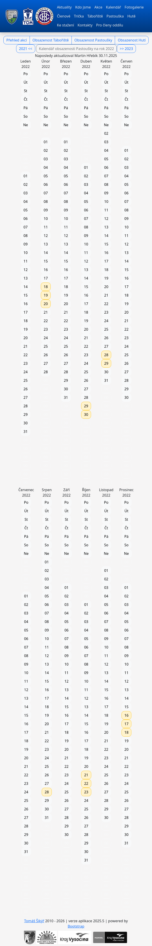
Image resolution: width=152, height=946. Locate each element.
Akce (98, 7)
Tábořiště (95, 16)
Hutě (131, 16)
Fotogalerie (134, 7)
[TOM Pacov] (12, 16)
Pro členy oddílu (109, 25)
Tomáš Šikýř (34, 920)
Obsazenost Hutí (131, 40)
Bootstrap (76, 926)
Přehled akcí (16, 40)
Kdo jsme (83, 7)
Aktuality (64, 7)
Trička (79, 16)
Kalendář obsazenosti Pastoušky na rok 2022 (76, 48)
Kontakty (85, 25)
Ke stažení (65, 25)
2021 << (25, 48)
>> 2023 (126, 48)
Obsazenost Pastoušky (93, 40)
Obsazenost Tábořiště (51, 40)
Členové (63, 16)
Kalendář (113, 7)
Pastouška (115, 16)
